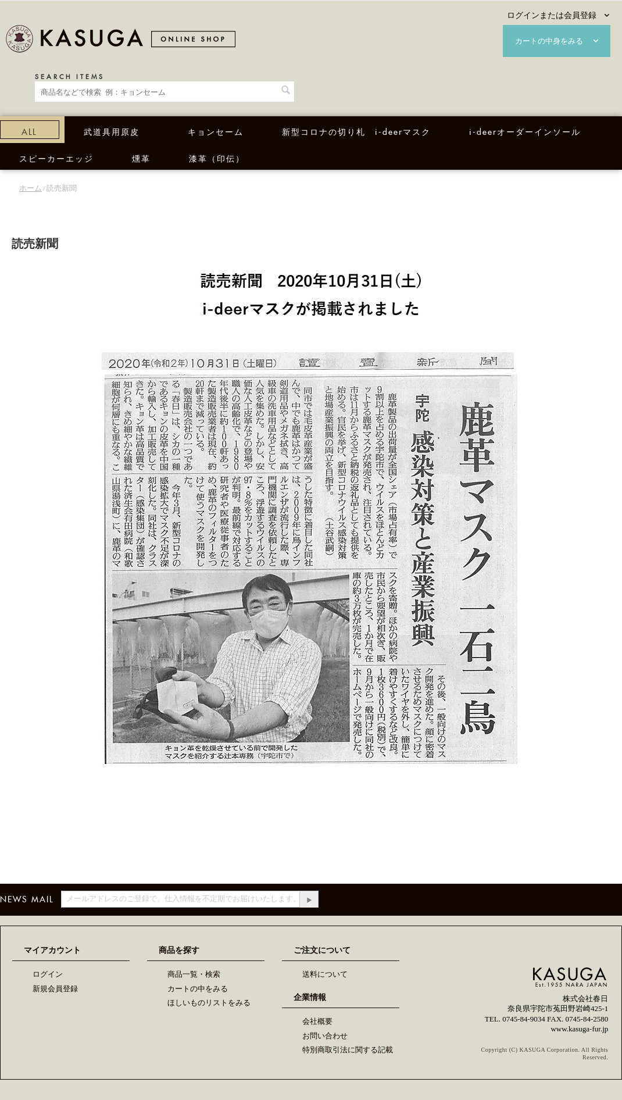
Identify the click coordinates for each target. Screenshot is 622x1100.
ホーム (30, 188)
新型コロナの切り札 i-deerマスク (356, 130)
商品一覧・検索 (193, 974)
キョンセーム (216, 130)
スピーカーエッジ (56, 157)
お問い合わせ (325, 1035)
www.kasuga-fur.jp (579, 1028)
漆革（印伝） (217, 157)
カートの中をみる (197, 988)
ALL (29, 130)
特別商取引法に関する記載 (347, 1049)
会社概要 (317, 1021)
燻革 (141, 157)
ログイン (48, 974)
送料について (325, 974)
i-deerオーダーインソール (525, 130)
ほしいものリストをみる (209, 1002)
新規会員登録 (55, 988)
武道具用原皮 (112, 130)
